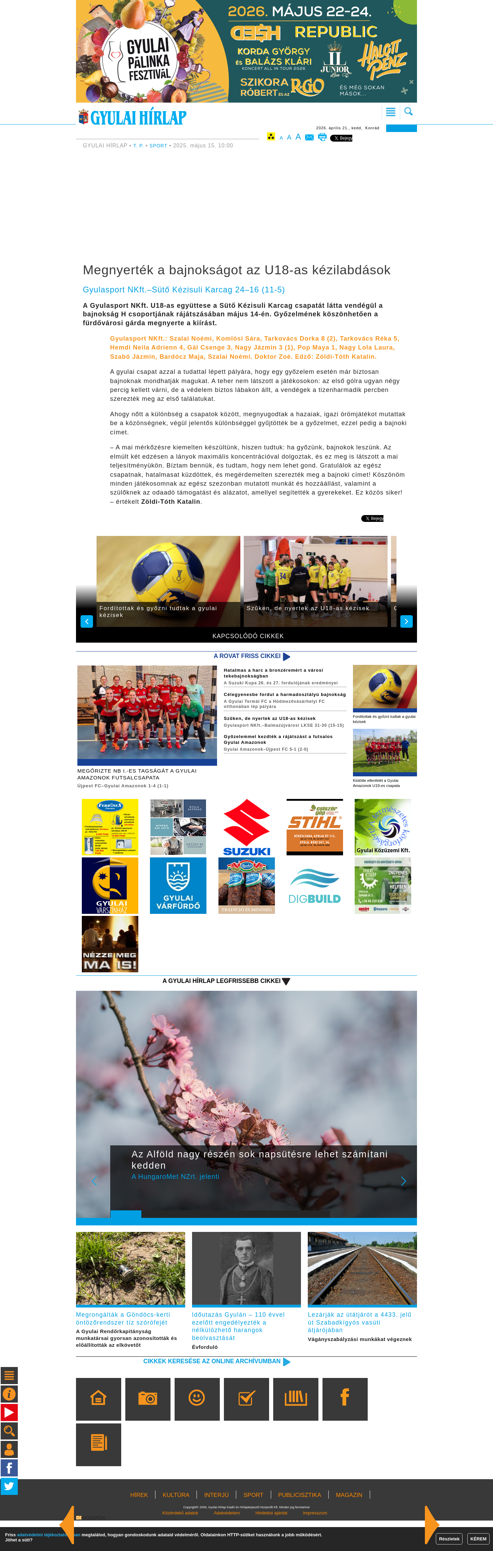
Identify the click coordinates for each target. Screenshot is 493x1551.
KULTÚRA (176, 1525)
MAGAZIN (349, 1525)
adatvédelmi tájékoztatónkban (48, 1534)
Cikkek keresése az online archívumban (199, 1391)
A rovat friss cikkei (241, 656)
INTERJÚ (216, 1525)
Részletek (449, 1538)
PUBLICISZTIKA (299, 1525)
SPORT (161, 145)
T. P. (140, 145)
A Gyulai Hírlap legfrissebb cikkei (210, 987)
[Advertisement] (246, 207)
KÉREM (478, 1538)
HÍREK (139, 1525)
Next (407, 1192)
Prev (121, 1192)
